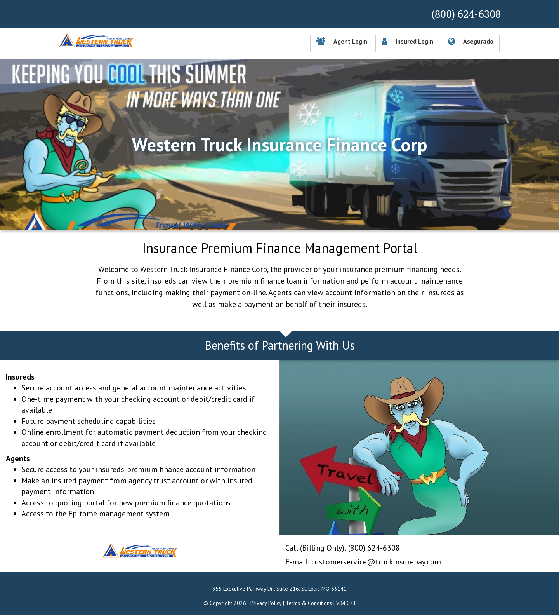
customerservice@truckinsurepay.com (376, 562)
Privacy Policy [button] (265, 602)
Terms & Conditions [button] (309, 602)
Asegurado (470, 41)
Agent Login (341, 41)
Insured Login (407, 41)
